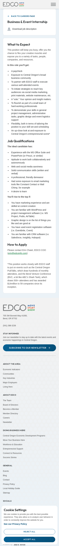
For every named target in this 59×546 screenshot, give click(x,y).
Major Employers (10, 382)
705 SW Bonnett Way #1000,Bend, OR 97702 (15, 317)
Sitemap (6, 493)
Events (6, 471)
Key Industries (9, 378)
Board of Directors (10, 405)
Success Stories (10, 457)
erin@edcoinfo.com (17, 253)
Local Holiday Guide (11, 488)
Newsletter (7, 422)
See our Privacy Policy (15, 524)
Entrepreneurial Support (13, 449)
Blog (5, 475)
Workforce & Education (12, 444)
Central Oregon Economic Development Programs (24, 436)
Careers (6, 418)
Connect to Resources (12, 453)
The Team (7, 400)
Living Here (8, 387)
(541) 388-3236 (9, 326)
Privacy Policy (9, 484)
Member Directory (10, 413)
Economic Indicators (11, 369)
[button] (53, 4)
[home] (13, 4)
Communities (8, 374)
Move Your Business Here (14, 440)
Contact (6, 480)
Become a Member (11, 409)
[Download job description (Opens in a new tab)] (27, 29)
